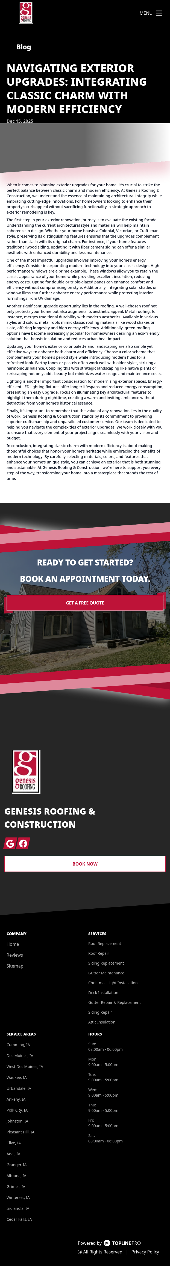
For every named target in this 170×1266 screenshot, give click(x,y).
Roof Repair (98, 953)
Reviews (15, 955)
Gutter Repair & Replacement (114, 1002)
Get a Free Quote (85, 603)
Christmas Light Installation (113, 982)
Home (13, 944)
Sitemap (15, 966)
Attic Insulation (101, 1022)
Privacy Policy (145, 1252)
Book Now (85, 864)
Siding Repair (100, 1012)
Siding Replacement (106, 963)
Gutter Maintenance (106, 972)
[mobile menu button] (159, 13)
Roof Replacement (104, 943)
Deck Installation (103, 992)
